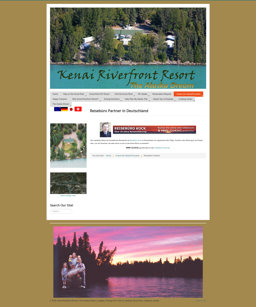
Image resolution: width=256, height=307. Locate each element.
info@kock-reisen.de (162, 148)
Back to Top (201, 301)
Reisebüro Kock (136, 140)
